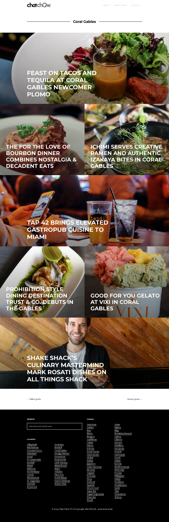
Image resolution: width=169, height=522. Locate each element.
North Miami (33, 471)
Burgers (91, 436)
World (90, 500)
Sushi (117, 488)
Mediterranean (121, 467)
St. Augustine (33, 481)
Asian (117, 424)
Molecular (119, 470)
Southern (119, 482)
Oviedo (30, 475)
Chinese (118, 439)
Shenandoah (33, 478)
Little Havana (61, 462)
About (106, 5)
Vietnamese (120, 494)
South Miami (61, 478)
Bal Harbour (33, 447)
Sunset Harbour (62, 481)
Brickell (58, 447)
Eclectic (90, 448)
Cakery (117, 436)
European (119, 448)
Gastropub (119, 455)
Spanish (90, 485)
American (91, 424)
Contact (135, 5)
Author (90, 427)
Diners (90, 445)
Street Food (93, 488)
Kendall (30, 462)
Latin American (94, 467)
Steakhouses (120, 485)
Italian (117, 461)
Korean (118, 464)
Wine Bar (91, 497)
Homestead (60, 459)
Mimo (57, 469)
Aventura (59, 444)
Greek (117, 457)
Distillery (119, 445)
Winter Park (60, 484)
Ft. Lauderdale (34, 459)
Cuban (90, 442)
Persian (118, 473)
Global (90, 457)
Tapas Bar (91, 491)
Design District (62, 453)
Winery (118, 497)
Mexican (91, 470)
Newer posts (134, 399)
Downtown (60, 456)
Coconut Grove (34, 450)
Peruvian (91, 476)
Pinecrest (59, 475)
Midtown (31, 469)
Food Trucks (93, 451)
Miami (30, 465)
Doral (30, 456)
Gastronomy (93, 455)
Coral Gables (61, 450)
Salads (117, 479)
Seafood (91, 482)
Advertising (120, 5)
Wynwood (32, 487)
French (117, 451)
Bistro (90, 433)
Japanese (91, 464)
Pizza (89, 479)
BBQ (116, 430)
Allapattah (32, 444)
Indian (90, 461)
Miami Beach (61, 465)
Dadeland (31, 453)
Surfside (31, 484)
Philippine (119, 476)
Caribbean (92, 439)
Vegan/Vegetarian (95, 494)
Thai (116, 491)
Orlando (59, 471)
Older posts (34, 399)
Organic (91, 473)
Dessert (118, 442)
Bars (89, 430)
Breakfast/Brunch (123, 433)
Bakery (117, 427)
